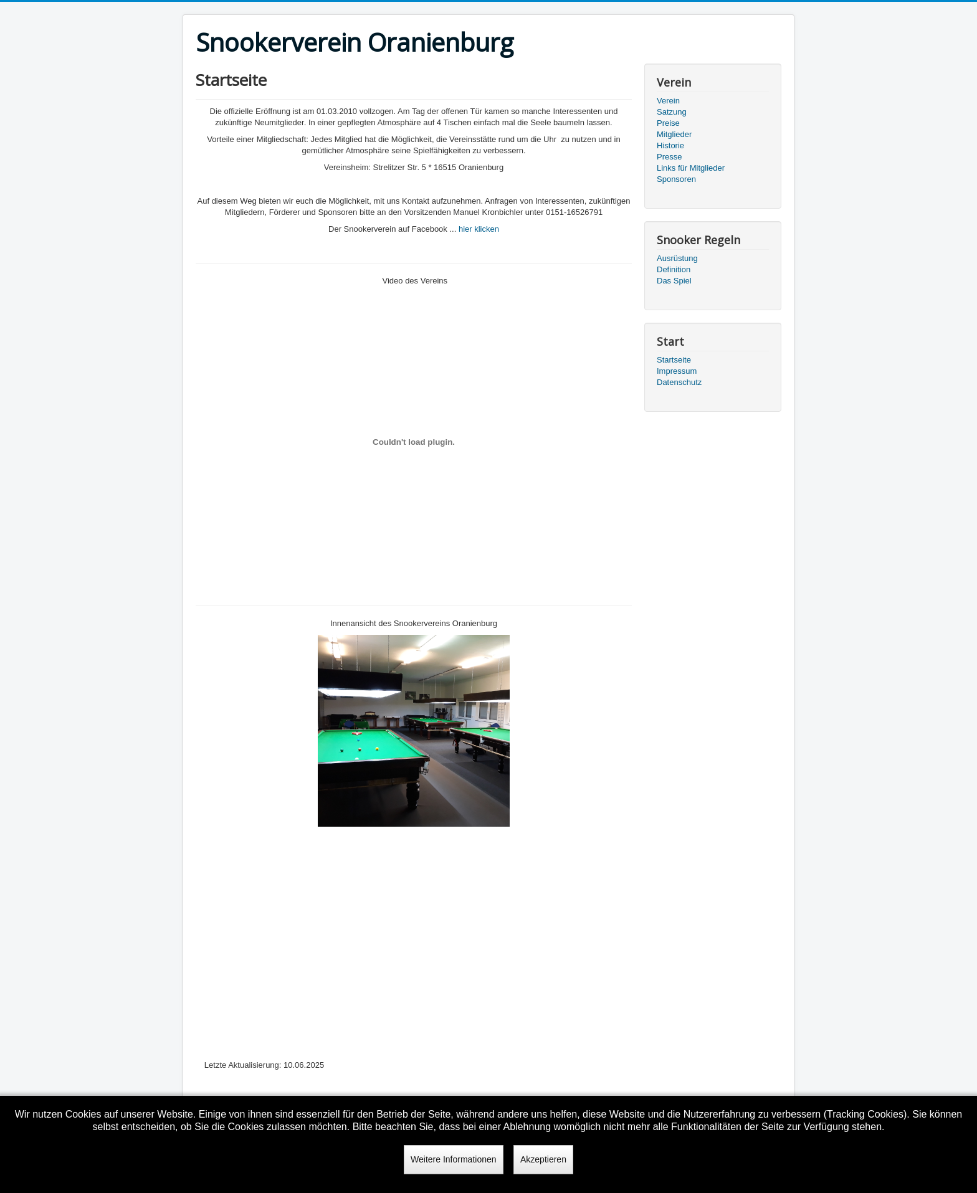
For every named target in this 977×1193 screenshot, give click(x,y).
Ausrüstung (677, 258)
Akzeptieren (543, 1159)
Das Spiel (674, 280)
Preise (668, 123)
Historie (670, 145)
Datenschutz (679, 382)
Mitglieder (674, 134)
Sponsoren (676, 179)
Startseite (674, 359)
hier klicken (479, 229)
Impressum (677, 371)
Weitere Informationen (453, 1159)
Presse (669, 156)
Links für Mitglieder (691, 168)
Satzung (672, 111)
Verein (668, 100)
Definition (673, 269)
